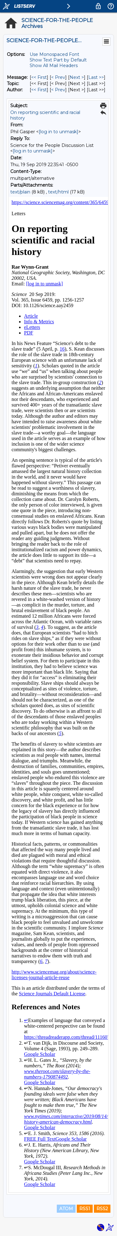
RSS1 (84, 1208)
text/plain (20, 192)
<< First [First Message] (39, 77)
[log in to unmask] (58, 131)
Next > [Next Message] (77, 77)
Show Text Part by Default (58, 60)
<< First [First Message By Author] (39, 90)
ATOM (66, 1208)
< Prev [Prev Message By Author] (58, 90)
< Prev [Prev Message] (58, 77)
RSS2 (102, 1208)
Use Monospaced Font (54, 54)
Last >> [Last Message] (96, 77)
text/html (58, 192)
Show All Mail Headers (54, 65)
